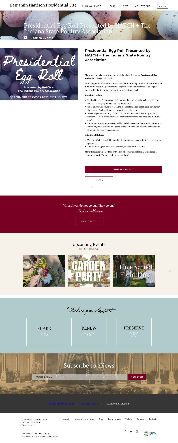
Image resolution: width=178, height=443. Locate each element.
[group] (44, 271)
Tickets (128, 419)
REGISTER (137, 377)
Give (125, 6)
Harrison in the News (84, 419)
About (66, 419)
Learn (112, 6)
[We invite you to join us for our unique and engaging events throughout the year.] (38, 38)
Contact (152, 419)
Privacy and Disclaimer (41, 433)
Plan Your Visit (92, 6)
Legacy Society (89, 221)
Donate (140, 419)
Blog (101, 419)
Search (163, 6)
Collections (142, 6)
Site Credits (26, 433)
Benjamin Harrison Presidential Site (43, 5)
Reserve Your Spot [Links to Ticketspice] (123, 169)
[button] (34, 97)
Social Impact (114, 419)
